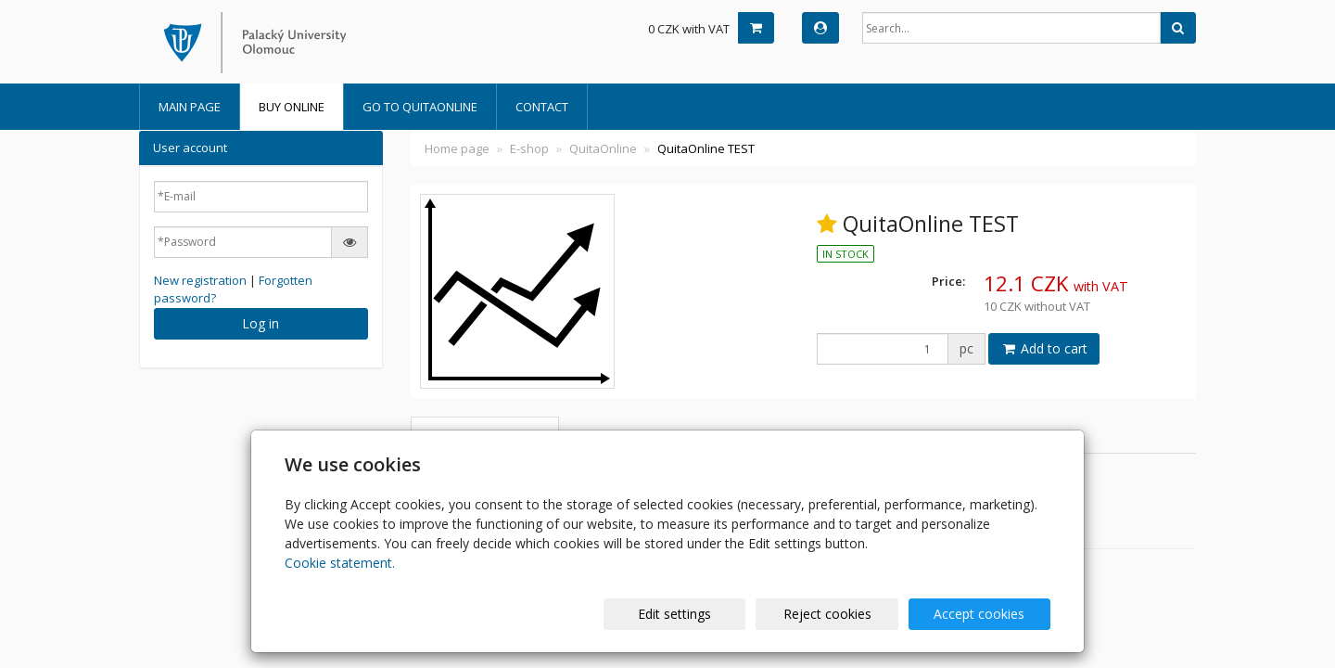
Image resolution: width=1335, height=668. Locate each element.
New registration (200, 280)
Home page (457, 148)
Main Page (190, 106)
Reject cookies (827, 614)
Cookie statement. (340, 563)
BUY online (291, 106)
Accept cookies (979, 614)
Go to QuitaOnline (419, 106)
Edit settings (675, 614)
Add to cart (1043, 348)
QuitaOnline (603, 148)
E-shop (529, 148)
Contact (541, 106)
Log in (260, 323)
